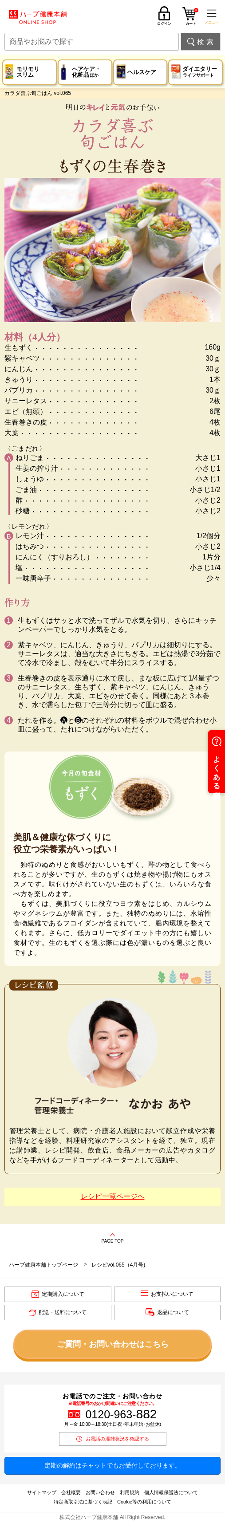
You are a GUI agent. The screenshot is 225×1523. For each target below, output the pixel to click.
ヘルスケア (141, 72)
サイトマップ (41, 1492)
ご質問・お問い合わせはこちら (113, 1344)
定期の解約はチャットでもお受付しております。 (112, 1465)
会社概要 (71, 1492)
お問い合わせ (100, 1492)
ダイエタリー (199, 72)
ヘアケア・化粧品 (86, 72)
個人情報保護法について (171, 1492)
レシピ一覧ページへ (113, 1196)
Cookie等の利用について (144, 1501)
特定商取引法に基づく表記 (83, 1501)
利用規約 (129, 1492)
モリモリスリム (27, 72)
